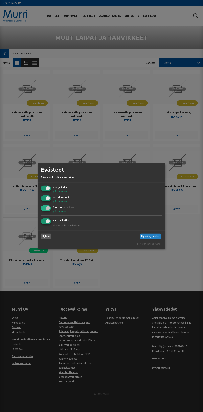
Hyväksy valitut (150, 236)
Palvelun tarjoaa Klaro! (149, 244)
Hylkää (46, 236)
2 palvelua (60, 191)
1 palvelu (59, 211)
